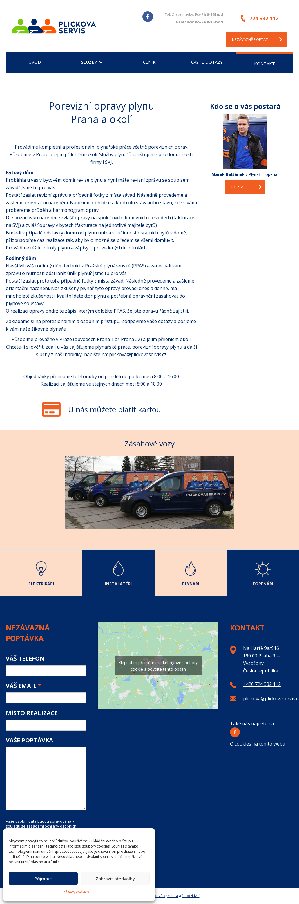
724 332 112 (263, 18)
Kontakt (264, 63)
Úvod (34, 62)
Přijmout (43, 878)
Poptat (238, 186)
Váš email (23, 686)
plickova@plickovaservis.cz (137, 354)
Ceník (149, 62)
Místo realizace (32, 713)
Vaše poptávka (29, 740)
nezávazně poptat (250, 39)
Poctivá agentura (164, 895)
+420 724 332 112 (262, 684)
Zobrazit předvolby (115, 878)
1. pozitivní (191, 895)
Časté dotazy (207, 62)
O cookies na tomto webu (257, 744)
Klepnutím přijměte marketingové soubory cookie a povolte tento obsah (158, 666)
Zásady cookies (76, 892)
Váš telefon (25, 658)
